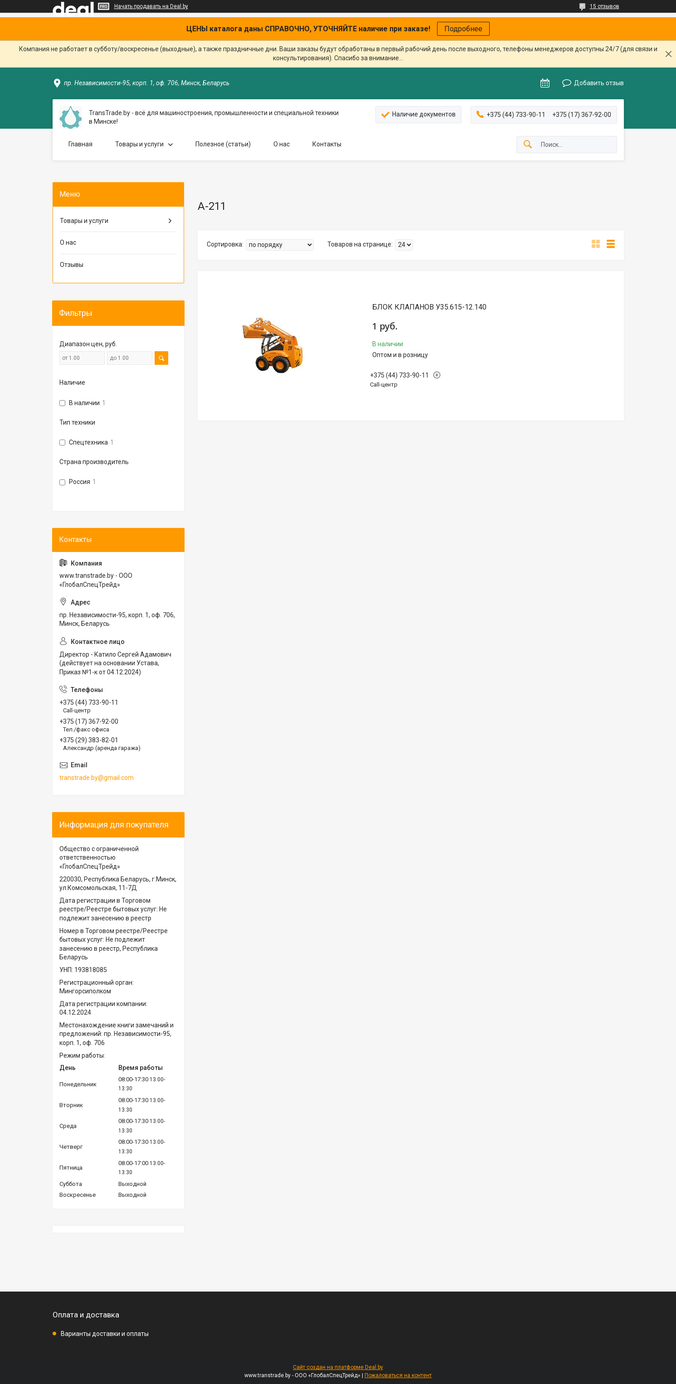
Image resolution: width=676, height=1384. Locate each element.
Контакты (326, 144)
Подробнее (463, 28)
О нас (281, 144)
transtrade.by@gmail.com (96, 777)
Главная (80, 144)
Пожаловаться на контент (398, 1375)
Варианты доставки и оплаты (105, 1333)
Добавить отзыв (599, 83)
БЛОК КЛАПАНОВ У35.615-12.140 (429, 307)
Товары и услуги (139, 144)
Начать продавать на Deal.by (151, 6)
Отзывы (71, 264)
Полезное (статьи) (223, 144)
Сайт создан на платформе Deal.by (338, 1367)
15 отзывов (604, 6)
